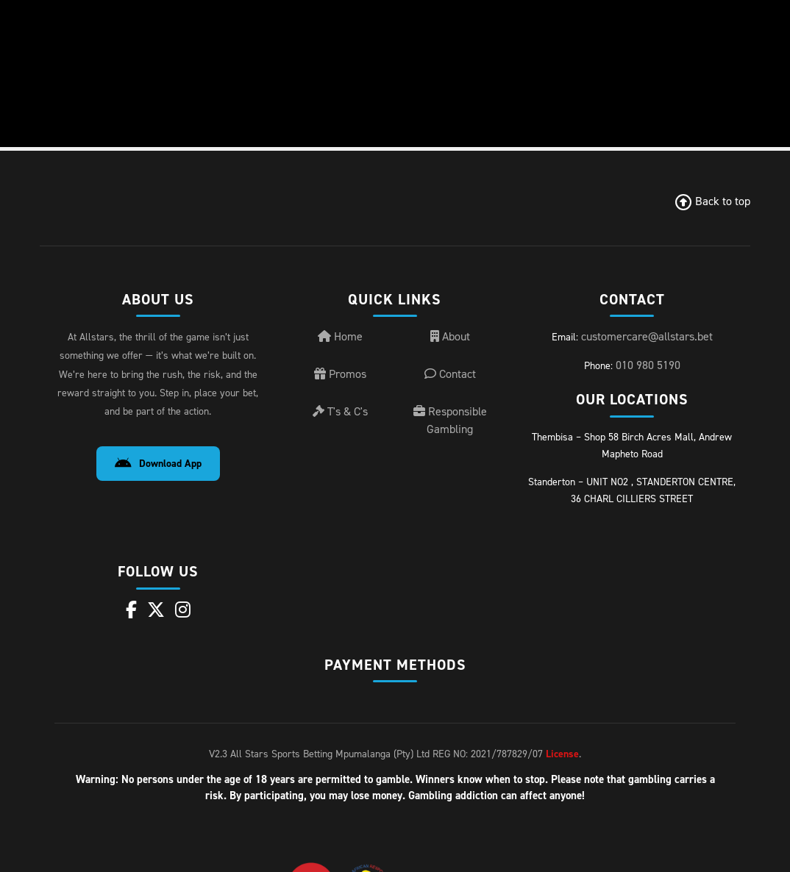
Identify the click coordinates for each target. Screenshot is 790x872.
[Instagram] (183, 610)
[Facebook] (131, 610)
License (562, 754)
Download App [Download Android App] (158, 464)
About (450, 336)
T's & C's (340, 411)
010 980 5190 (648, 365)
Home (340, 336)
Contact (450, 374)
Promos (340, 374)
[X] (156, 610)
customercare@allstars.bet (647, 336)
